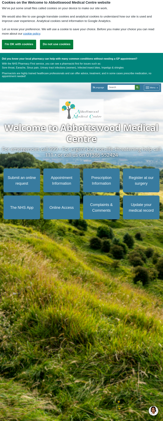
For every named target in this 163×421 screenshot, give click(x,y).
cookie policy (31, 33)
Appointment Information (61, 180)
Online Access (62, 207)
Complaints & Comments (101, 207)
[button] (98, 87)
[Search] (121, 87)
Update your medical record (141, 207)
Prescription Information (101, 180)
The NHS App (22, 207)
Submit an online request (22, 180)
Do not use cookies (56, 44)
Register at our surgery (141, 180)
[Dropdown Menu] (152, 88)
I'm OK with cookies (19, 44)
